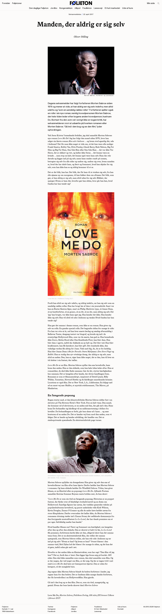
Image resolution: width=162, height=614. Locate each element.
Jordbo (53, 8)
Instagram (52, 609)
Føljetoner (17, 3)
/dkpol (77, 8)
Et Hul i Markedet (100, 609)
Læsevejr (98, 8)
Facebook (51, 611)
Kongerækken (65, 8)
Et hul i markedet (112, 8)
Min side (151, 3)
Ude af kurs (127, 8)
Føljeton (74, 607)
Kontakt (121, 609)
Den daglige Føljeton (38, 8)
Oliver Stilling (81, 36)
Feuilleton (87, 8)
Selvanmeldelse (75, 14)
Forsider (6, 3)
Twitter (50, 607)
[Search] (158, 3)
